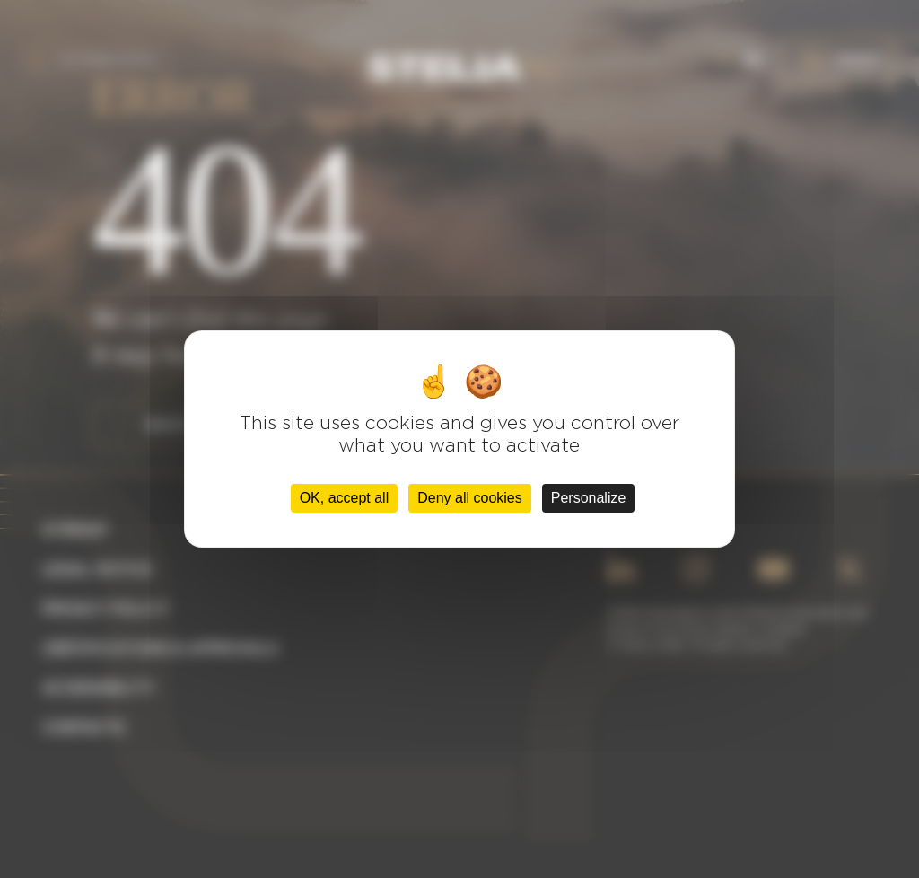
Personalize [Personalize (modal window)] (588, 497)
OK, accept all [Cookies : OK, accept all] (344, 497)
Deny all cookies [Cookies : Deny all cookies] (469, 497)
